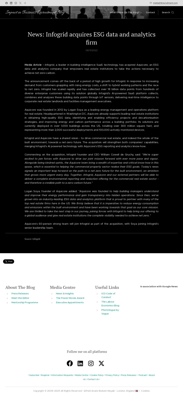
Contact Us (93, 379)
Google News (170, 286)
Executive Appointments (70, 302)
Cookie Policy (97, 375)
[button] (168, 12)
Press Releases (20, 293)
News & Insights (65, 293)
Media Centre (62, 287)
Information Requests (62, 375)
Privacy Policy (112, 375)
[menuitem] (125, 12)
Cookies (145, 390)
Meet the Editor (20, 297)
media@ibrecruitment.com (165, 3)
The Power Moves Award (70, 297)
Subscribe (34, 375)
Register (45, 375)
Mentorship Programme (25, 302)
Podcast (143, 375)
